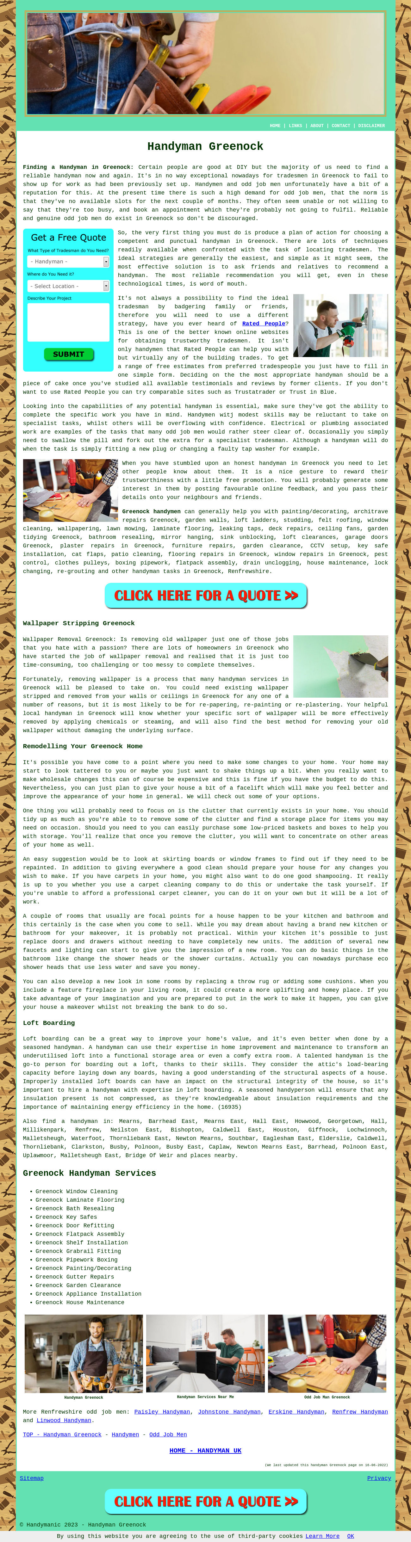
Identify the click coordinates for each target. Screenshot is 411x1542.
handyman (67, 176)
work (30, 432)
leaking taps (240, 529)
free (233, 480)
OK (350, 1536)
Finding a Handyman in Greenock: (78, 167)
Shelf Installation (97, 1243)
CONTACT (341, 125)
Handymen (208, 184)
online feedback (289, 489)
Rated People (263, 324)
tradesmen (292, 176)
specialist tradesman (250, 440)
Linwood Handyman (64, 1420)
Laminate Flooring (95, 1200)
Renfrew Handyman (360, 1412)
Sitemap (32, 1478)
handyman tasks (156, 571)
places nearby (212, 1155)
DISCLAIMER (371, 125)
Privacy (379, 1478)
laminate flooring (182, 529)
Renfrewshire (248, 571)
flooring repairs (196, 554)
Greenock (315, 463)
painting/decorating (314, 512)
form (165, 375)
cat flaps (87, 554)
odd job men (303, 193)
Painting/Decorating (98, 1268)
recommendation (250, 275)
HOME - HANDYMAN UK (205, 1450)
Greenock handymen (151, 512)
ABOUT (317, 125)
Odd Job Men (168, 1435)
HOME (275, 125)
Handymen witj (211, 415)
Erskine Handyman (296, 1412)
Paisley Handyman (162, 1412)
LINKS (295, 125)
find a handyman (70, 1121)
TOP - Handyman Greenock (62, 1435)
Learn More (323, 1536)
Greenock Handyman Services (89, 1173)
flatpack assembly (205, 563)
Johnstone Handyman (229, 1412)
